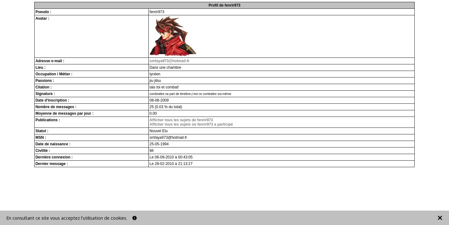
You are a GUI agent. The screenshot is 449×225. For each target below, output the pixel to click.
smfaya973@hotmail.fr (170, 61)
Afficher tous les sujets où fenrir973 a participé (191, 124)
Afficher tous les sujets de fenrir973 (181, 120)
